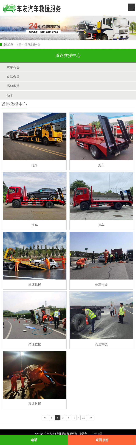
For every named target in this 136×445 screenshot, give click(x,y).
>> (91, 418)
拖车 (10, 95)
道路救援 (13, 76)
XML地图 (97, 433)
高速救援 (13, 86)
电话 (34, 440)
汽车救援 (13, 67)
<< (45, 418)
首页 (18, 44)
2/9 (83, 418)
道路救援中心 (32, 44)
